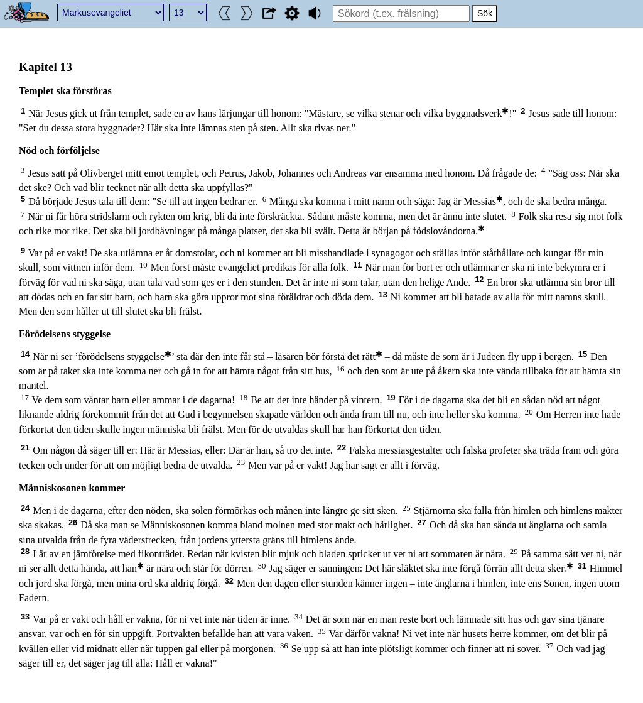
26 (72, 522)
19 (390, 397)
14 (25, 354)
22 (341, 447)
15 (582, 354)
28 (25, 551)
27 (421, 522)
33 (25, 616)
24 (25, 508)
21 (25, 447)
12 (479, 279)
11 (357, 265)
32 (229, 581)
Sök (484, 13)
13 (383, 294)
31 (582, 565)
